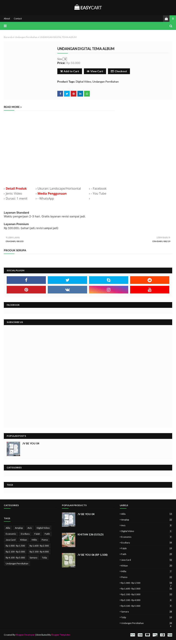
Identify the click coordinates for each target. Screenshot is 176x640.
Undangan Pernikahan (26, 37)
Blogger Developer (25, 634)
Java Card (10, 539)
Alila (8, 527)
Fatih (47, 533)
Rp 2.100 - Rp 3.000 (15, 551)
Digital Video (83, 81)
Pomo (45, 539)
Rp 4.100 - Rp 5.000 (15, 557)
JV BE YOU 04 (30, 443)
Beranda (8, 37)
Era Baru (25, 533)
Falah (37, 533)
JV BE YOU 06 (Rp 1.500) (93, 554)
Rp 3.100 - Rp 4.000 (39, 551)
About (7, 18)
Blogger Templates (60, 634)
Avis (30, 527)
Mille (34, 539)
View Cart (95, 71)
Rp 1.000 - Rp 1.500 (15, 545)
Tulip (44, 557)
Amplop (19, 527)
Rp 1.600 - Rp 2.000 (39, 545)
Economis (11, 533)
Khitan (23, 539)
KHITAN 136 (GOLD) (91, 534)
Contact (18, 18)
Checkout (119, 71)
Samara (33, 557)
